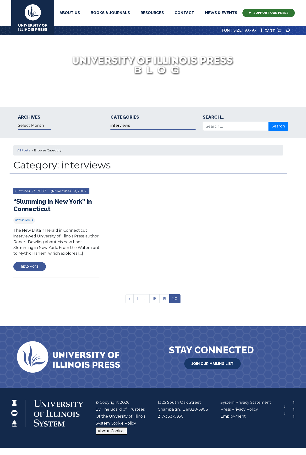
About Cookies (111, 431)
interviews (24, 220)
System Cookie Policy (116, 423)
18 (155, 298)
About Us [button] (70, 13)
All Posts (23, 150)
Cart (272, 31)
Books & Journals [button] (110, 13)
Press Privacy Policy (239, 409)
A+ (247, 30)
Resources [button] (152, 13)
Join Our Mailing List (212, 364)
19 (164, 298)
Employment (233, 416)
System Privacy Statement (245, 402)
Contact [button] (184, 13)
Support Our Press (269, 13)
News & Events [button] (221, 13)
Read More (29, 266)
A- (254, 30)
